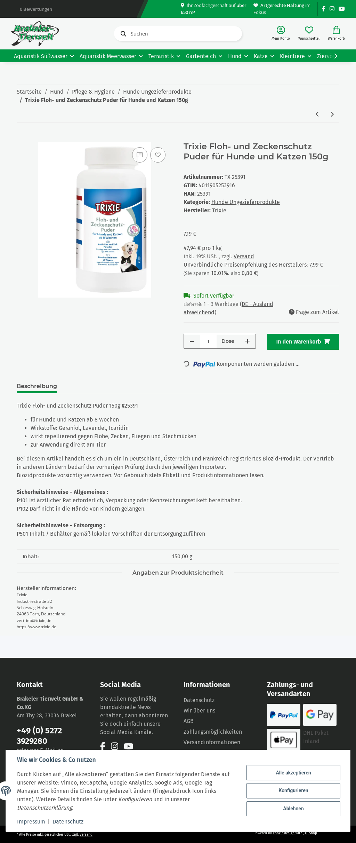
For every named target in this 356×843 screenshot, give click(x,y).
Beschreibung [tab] (37, 386)
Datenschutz (199, 700)
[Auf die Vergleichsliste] (139, 155)
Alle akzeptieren (293, 772)
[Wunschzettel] (308, 33)
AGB (189, 721)
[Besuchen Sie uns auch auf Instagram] (332, 9)
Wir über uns (199, 710)
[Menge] (208, 341)
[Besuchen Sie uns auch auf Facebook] (323, 9)
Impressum (31, 821)
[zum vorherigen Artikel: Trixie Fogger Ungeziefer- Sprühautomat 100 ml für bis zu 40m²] (317, 114)
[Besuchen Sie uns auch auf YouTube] (342, 9)
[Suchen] (178, 33)
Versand (244, 256)
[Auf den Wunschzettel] (157, 155)
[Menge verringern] (192, 341)
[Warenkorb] (336, 33)
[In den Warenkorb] (22, 138)
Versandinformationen (212, 742)
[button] (281, 33)
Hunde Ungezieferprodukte (245, 202)
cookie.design (284, 833)
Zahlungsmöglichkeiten (213, 731)
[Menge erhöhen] (247, 341)
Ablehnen (293, 808)
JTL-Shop (310, 833)
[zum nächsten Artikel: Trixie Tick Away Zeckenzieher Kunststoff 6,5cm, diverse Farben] (332, 114)
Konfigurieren (293, 790)
